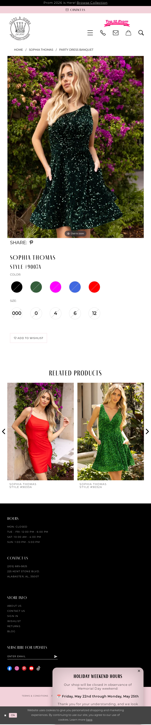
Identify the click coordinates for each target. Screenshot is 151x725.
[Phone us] (103, 32)
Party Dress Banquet (76, 49)
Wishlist (14, 622)
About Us (14, 606)
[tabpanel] (75, 147)
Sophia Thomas (41, 49)
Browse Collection (92, 3)
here (89, 720)
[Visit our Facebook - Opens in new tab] (9, 669)
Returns (14, 627)
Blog (11, 632)
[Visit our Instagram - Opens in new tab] (17, 669)
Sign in (12, 617)
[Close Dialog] (5, 716)
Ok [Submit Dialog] (13, 716)
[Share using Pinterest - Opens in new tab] (31, 242)
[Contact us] (75, 9)
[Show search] (141, 32)
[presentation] (40, 432)
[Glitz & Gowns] (20, 28)
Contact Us (16, 611)
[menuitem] (90, 32)
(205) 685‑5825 (17, 567)
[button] (90, 32)
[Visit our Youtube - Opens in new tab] (31, 669)
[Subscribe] (56, 657)
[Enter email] (32, 657)
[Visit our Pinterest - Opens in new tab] (24, 669)
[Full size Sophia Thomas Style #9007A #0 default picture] (75, 147)
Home (18, 49)
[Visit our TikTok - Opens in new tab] (38, 669)
